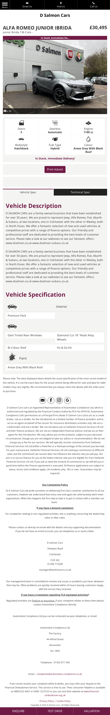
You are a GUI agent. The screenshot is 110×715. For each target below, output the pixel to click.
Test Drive (55, 711)
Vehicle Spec (28, 192)
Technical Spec (80, 192)
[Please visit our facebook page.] (51, 400)
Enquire (18, 711)
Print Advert (55, 169)
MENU (5, 5)
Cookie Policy (63, 701)
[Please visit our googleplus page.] (67, 400)
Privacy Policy (46, 701)
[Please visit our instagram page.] (59, 400)
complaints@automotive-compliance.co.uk (59, 674)
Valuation (92, 711)
